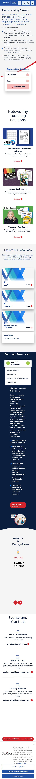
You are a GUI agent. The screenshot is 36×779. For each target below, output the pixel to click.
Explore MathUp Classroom (17, 505)
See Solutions (18, 87)
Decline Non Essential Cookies (18, 771)
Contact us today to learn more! (18, 739)
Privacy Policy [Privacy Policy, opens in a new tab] (22, 763)
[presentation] (15, 602)
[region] (18, 760)
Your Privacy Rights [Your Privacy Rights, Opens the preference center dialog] (18, 767)
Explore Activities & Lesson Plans (18, 672)
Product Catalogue (12, 338)
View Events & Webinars (18, 644)
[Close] (34, 744)
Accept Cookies (18, 776)
